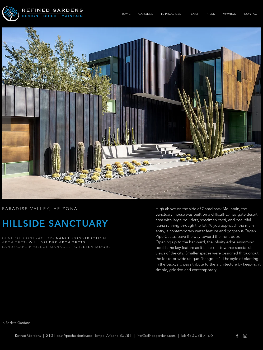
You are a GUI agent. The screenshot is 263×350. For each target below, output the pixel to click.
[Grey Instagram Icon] (245, 335)
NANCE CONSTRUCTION (81, 238)
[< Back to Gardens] (16, 323)
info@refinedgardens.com (156, 335)
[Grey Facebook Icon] (237, 335)
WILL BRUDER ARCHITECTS (57, 242)
